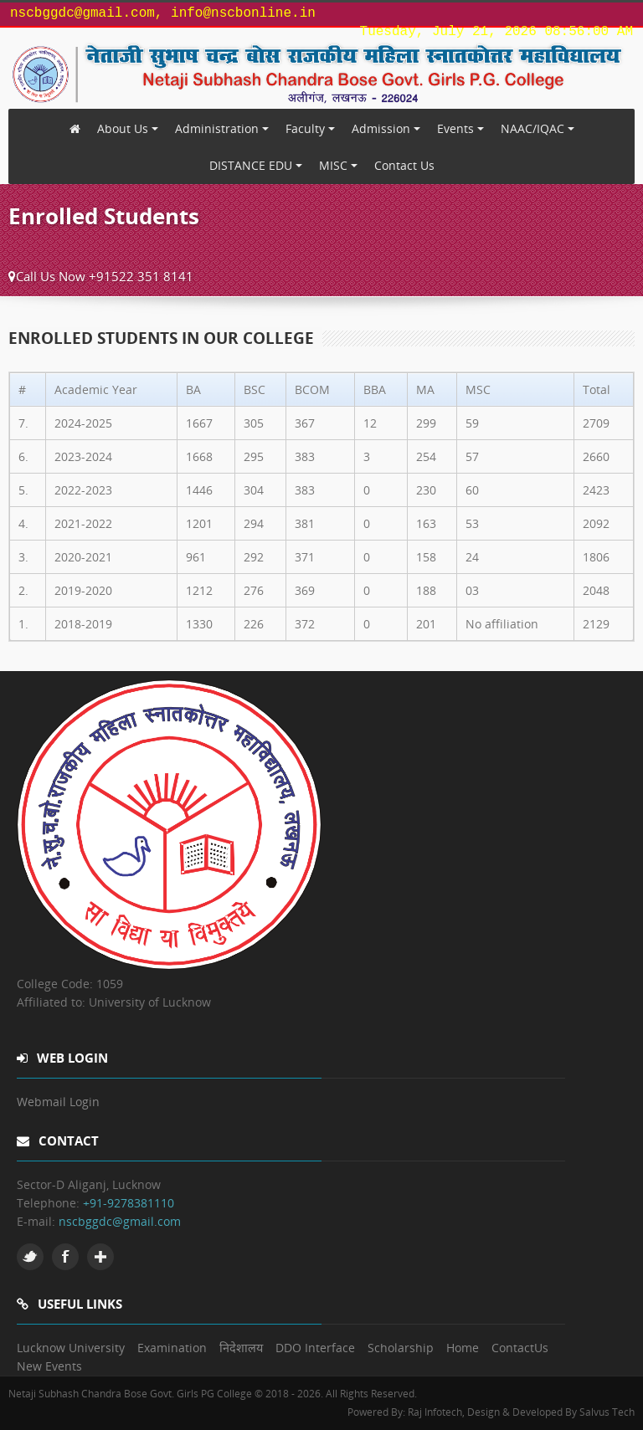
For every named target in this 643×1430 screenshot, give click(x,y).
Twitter (30, 1256)
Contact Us (404, 165)
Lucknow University (71, 1348)
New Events (49, 1366)
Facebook (65, 1256)
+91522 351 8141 (141, 276)
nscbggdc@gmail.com (120, 1221)
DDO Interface (315, 1348)
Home (462, 1348)
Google (100, 1256)
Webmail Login (58, 1102)
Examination (172, 1348)
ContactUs (519, 1348)
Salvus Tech (607, 1412)
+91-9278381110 (128, 1203)
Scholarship (401, 1348)
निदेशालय (241, 1348)
